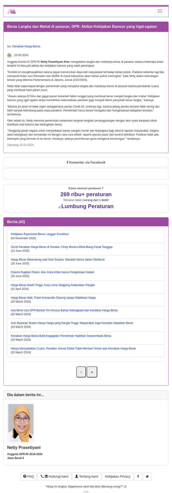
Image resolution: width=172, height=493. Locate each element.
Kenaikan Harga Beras (26, 46)
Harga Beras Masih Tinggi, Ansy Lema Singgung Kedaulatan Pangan (53, 285)
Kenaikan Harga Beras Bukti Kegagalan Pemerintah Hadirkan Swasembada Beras (61, 335)
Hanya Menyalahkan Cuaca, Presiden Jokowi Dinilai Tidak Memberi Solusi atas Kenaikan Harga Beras (73, 348)
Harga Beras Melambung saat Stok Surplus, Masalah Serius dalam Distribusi (58, 259)
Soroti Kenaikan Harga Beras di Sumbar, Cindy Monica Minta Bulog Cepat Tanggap (61, 247)
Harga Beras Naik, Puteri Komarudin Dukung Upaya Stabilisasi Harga (53, 297)
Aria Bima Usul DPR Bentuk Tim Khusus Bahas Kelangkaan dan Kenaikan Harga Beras (64, 310)
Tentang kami (86, 476)
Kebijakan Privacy (117, 476)
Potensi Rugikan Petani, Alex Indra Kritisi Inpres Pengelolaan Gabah (52, 272)
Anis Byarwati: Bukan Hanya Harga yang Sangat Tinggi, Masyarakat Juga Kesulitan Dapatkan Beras (72, 323)
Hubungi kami (54, 476)
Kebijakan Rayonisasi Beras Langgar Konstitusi (40, 234)
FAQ (28, 476)
